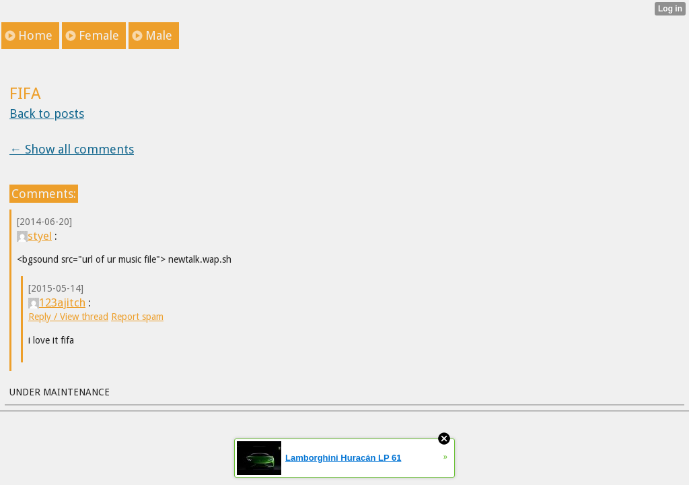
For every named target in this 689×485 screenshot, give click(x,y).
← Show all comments (71, 149)
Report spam (137, 316)
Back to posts (46, 113)
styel (34, 236)
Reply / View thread (68, 316)
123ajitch (56, 302)
